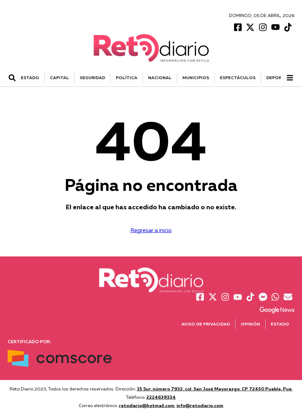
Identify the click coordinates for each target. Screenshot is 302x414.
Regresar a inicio (151, 230)
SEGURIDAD (92, 77)
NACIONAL (160, 77)
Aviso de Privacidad (205, 324)
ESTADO (30, 77)
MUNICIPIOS (195, 77)
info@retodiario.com (199, 405)
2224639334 (161, 397)
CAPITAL (59, 77)
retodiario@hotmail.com (146, 405)
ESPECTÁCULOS (238, 77)
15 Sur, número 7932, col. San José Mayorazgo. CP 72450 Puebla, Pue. (215, 388)
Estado (280, 324)
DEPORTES (278, 77)
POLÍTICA (126, 77)
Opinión (250, 324)
